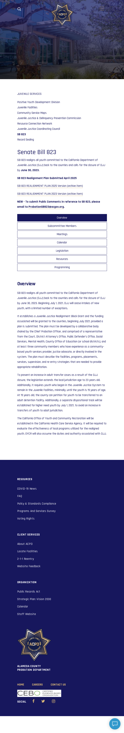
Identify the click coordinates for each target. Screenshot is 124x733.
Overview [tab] (62, 218)
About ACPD (25, 544)
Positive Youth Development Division (38, 102)
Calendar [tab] (62, 242)
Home (20, 685)
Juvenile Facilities (27, 107)
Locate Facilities (27, 551)
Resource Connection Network (34, 124)
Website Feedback (28, 566)
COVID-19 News (27, 489)
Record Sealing (25, 140)
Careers (37, 685)
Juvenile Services (29, 94)
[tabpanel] (62, 358)
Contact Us (58, 685)
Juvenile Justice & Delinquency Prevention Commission (49, 118)
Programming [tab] (62, 267)
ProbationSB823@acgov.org (46, 207)
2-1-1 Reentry (25, 559)
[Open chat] (114, 723)
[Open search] (19, 9)
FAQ (19, 496)
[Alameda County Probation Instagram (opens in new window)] (53, 702)
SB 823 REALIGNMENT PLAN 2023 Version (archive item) (50, 194)
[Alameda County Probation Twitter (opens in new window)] (43, 702)
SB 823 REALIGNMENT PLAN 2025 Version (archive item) (50, 186)
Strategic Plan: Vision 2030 (34, 599)
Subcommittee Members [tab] (62, 226)
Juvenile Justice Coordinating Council (38, 129)
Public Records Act (28, 592)
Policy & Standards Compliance (36, 504)
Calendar (22, 606)
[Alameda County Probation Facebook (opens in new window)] (33, 702)
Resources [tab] (62, 259)
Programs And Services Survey (36, 511)
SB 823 (21, 134)
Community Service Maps (32, 113)
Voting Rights (26, 519)
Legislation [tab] (62, 251)
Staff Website (26, 614)
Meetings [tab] (62, 234)
